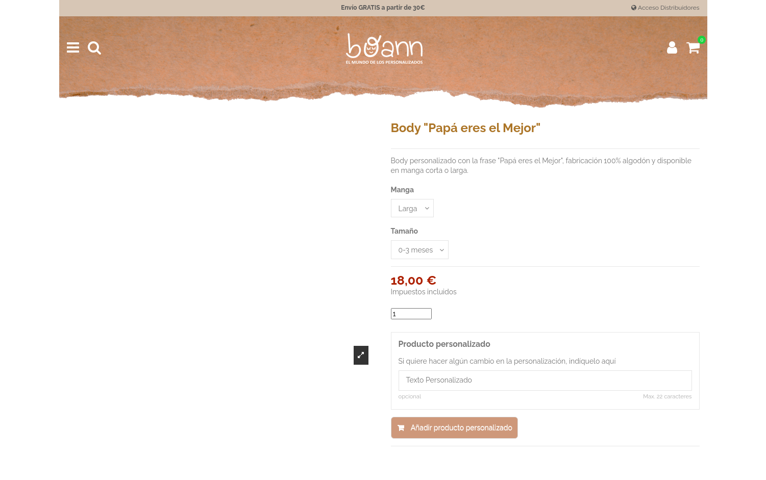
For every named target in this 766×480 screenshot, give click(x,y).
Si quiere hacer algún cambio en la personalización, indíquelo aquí (507, 361)
